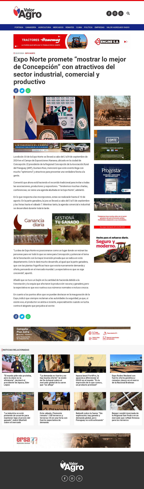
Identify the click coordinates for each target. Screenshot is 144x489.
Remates (70, 27)
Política (88, 27)
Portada (19, 27)
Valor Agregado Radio (118, 27)
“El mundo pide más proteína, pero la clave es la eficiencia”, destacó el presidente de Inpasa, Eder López (17, 380)
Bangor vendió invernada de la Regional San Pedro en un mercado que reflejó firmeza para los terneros (125, 416)
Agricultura (44, 27)
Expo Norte (30, 53)
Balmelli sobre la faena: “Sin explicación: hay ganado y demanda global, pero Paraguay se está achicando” (90, 416)
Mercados (58, 27)
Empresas (99, 27)
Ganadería (30, 27)
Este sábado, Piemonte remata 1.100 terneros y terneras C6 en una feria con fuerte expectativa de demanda (53, 418)
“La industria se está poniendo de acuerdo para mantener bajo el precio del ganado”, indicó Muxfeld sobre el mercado (17, 418)
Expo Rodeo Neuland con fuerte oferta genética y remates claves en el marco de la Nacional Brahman (125, 379)
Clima (79, 27)
